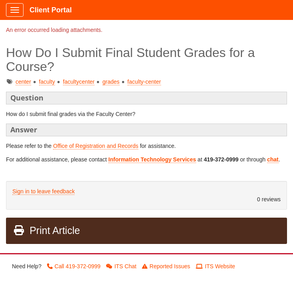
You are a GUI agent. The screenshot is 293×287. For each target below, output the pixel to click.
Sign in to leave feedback (43, 191)
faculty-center (144, 82)
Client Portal (50, 10)
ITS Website (215, 266)
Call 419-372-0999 (73, 266)
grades (111, 82)
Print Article (46, 230)
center (23, 82)
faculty (47, 82)
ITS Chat (121, 266)
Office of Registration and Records (95, 146)
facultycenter (78, 82)
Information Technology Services (152, 159)
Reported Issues (166, 266)
